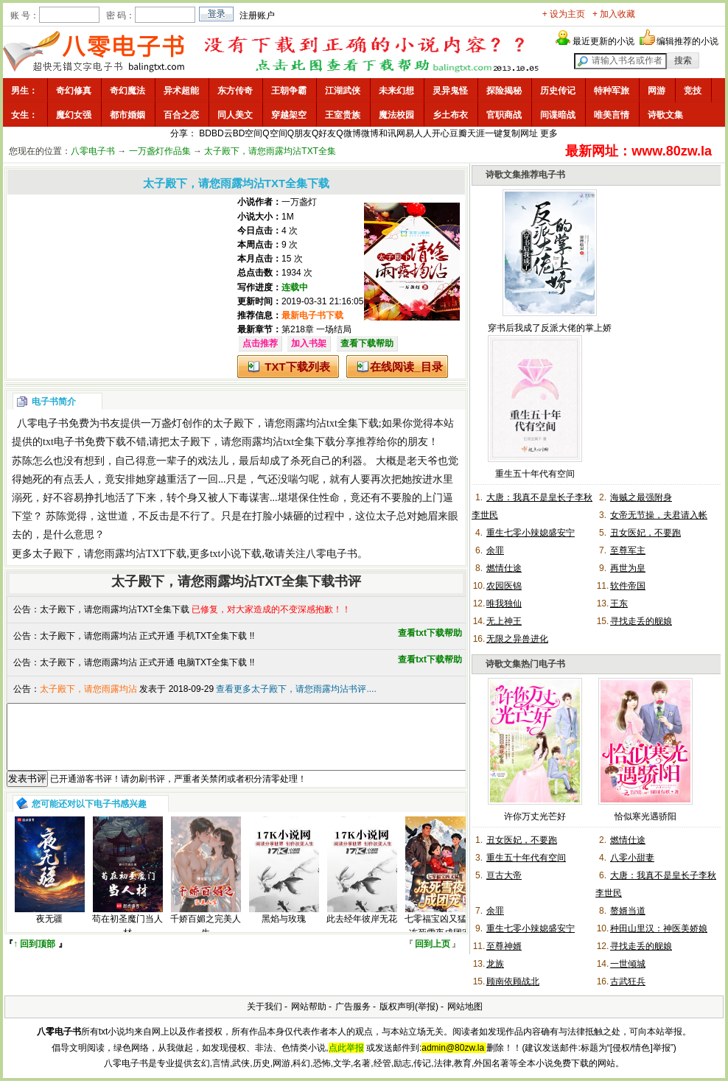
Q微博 (348, 133)
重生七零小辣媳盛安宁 (530, 533)
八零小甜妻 (632, 858)
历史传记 (557, 90)
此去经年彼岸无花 (361, 932)
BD (205, 133)
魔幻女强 (73, 115)
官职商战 (504, 115)
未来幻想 (396, 90)
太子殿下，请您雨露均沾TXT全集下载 (114, 609)
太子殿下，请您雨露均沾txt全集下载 (296, 423)
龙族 (495, 964)
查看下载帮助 (366, 343)
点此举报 (346, 1048)
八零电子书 (93, 151)
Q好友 (324, 133)
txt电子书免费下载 (84, 441)
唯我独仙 (504, 603)
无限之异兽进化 (517, 639)
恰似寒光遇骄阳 (645, 816)
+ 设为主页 (563, 14)
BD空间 (248, 133)
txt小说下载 (236, 553)
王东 (619, 603)
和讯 (387, 133)
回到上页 (432, 957)
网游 (656, 90)
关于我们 (264, 1006)
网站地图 (465, 1006)
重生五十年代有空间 (535, 474)
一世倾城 (627, 964)
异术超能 (181, 90)
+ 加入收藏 (613, 14)
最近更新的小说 (603, 41)
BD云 (222, 133)
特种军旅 (611, 90)
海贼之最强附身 (641, 497)
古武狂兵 (627, 981)
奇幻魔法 (127, 90)
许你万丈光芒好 (535, 816)
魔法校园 (396, 115)
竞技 (692, 90)
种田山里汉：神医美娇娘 (658, 928)
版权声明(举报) (408, 1006)
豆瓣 (458, 133)
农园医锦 (504, 586)
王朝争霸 (289, 90)
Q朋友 (299, 133)
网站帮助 (308, 1006)
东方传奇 (235, 90)
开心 (440, 133)
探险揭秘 (504, 90)
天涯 (476, 133)
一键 (494, 133)
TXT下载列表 (297, 366)
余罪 (495, 550)
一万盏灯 (299, 202)
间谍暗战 (557, 115)
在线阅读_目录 (406, 366)
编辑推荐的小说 (687, 41)
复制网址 (520, 133)
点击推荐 (260, 343)
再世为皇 (627, 568)
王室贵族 (342, 115)
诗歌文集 (665, 115)
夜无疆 (49, 932)
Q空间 (274, 133)
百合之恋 (181, 115)
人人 (423, 133)
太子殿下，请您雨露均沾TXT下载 (109, 553)
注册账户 (257, 15)
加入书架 (308, 343)
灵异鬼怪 (450, 90)
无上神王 (504, 621)
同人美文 (235, 115)
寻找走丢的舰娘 (641, 621)
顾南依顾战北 (512, 981)
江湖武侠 (342, 90)
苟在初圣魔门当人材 (127, 939)
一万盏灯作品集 (160, 151)
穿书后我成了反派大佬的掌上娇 (550, 328)
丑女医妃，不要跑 (645, 533)
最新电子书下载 (312, 315)
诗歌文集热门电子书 (525, 664)
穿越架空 (289, 115)
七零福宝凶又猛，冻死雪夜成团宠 (440, 939)
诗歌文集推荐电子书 (525, 174)
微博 (370, 133)
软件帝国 (627, 586)
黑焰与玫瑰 (284, 932)
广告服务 (353, 1006)
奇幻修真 (73, 90)
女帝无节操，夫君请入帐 (658, 515)
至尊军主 (627, 550)
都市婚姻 (127, 115)
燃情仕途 (504, 568)
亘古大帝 (504, 875)
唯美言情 (611, 115)
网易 (405, 133)
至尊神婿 (504, 946)
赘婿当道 (627, 911)
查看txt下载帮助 (430, 633)
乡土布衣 (450, 115)
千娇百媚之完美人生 (205, 939)
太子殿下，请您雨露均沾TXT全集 (270, 151)
